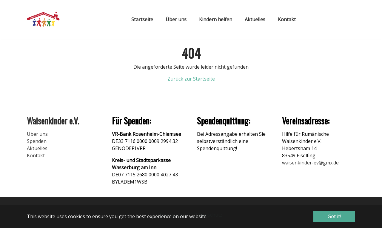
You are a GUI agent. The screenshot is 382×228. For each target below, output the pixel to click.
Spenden (37, 141)
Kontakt (36, 155)
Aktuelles (37, 148)
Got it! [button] (334, 216)
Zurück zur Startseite (191, 79)
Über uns (37, 134)
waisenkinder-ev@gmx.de (310, 162)
